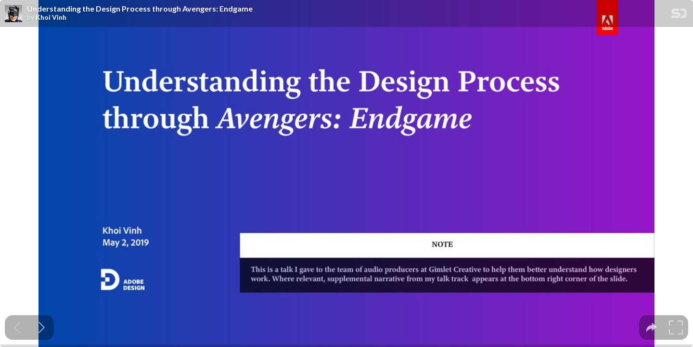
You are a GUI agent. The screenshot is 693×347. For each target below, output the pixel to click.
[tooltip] (651, 327)
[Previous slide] (17, 327)
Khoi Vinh (51, 17)
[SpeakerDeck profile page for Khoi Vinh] (13, 14)
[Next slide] (41, 327)
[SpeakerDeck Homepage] (679, 15)
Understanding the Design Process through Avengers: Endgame (140, 9)
